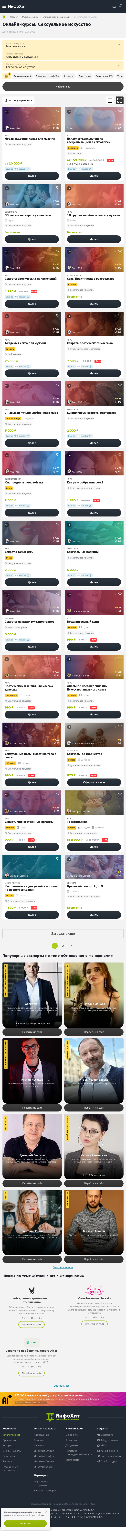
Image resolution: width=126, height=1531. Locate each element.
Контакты (71, 1444)
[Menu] (4, 6)
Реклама (39, 1444)
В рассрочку (85, 76)
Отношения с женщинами (5, 1054)
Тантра (5, 1195)
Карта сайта (72, 1464)
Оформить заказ (94, 782)
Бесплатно (68, 76)
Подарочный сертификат (10, 1472)
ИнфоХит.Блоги (43, 1471)
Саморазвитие (67, 1199)
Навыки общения (67, 1050)
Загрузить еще (63, 933)
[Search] (114, 6)
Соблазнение (5, 1123)
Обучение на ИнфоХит (47, 76)
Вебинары (8, 1460)
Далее (32, 175)
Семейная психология (67, 1128)
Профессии (9, 1444)
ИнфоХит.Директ (44, 1465)
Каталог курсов (11, 1439)
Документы (72, 1449)
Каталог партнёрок (45, 1494)
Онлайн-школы (11, 1455)
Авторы (7, 1449)
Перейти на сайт (32, 1032)
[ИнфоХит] (17, 6)
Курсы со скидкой (22, 76)
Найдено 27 (63, 86)
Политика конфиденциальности (78, 1456)
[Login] (120, 6)
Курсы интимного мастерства (5, 980)
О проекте (71, 1439)
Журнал (7, 1465)
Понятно (25, 1523)
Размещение (41, 1439)
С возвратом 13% (104, 76)
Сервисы (39, 1449)
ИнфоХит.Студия (44, 1455)
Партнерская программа (41, 1487)
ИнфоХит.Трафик (44, 1460)
